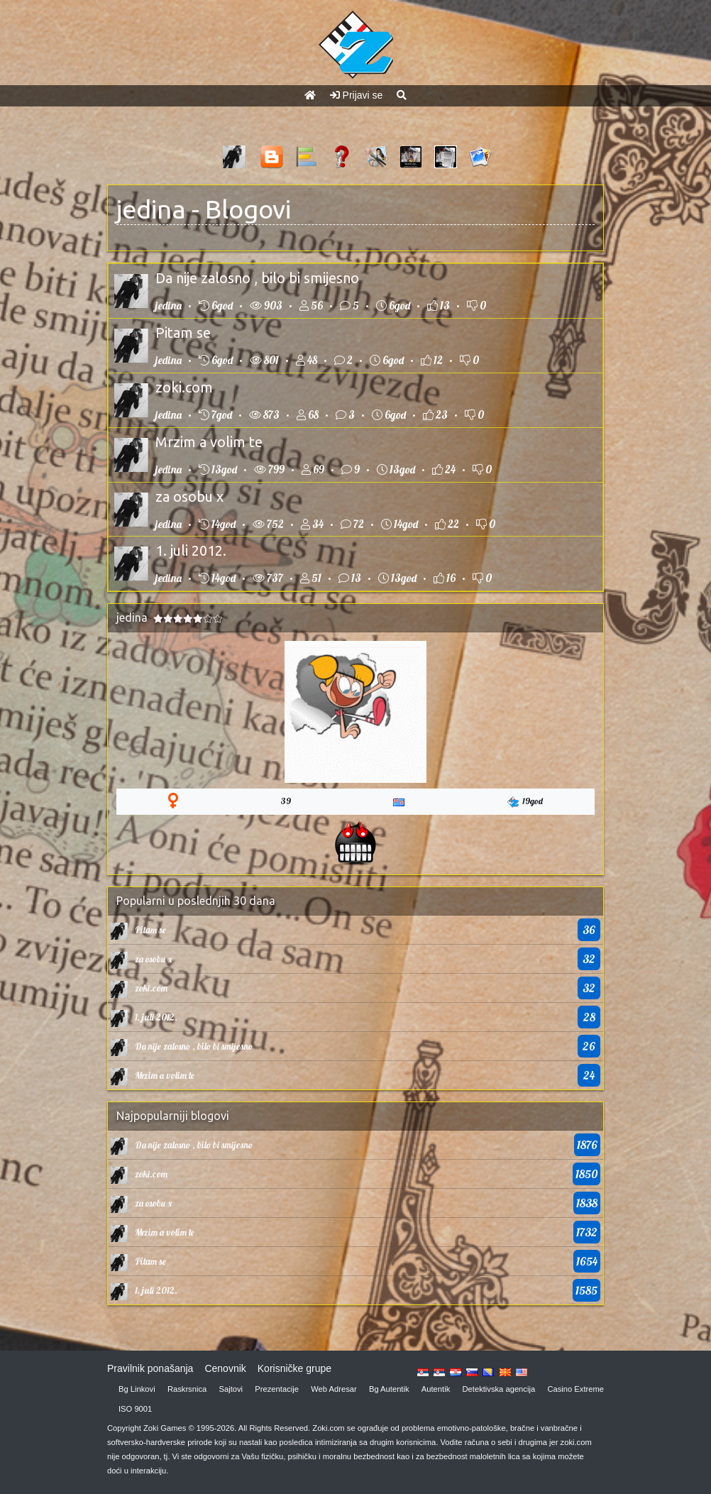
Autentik (435, 1389)
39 (286, 801)
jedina (151, 209)
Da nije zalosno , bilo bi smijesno (257, 278)
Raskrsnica (186, 1389)
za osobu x (189, 496)
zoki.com (184, 387)
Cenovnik (225, 1368)
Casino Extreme (575, 1389)
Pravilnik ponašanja (150, 1368)
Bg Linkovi (136, 1389)
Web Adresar (333, 1389)
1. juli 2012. (190, 550)
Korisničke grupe (294, 1368)
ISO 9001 (135, 1409)
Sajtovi (231, 1389)
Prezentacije (277, 1389)
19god (525, 802)
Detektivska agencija (499, 1389)
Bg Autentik (389, 1389)
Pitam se (183, 332)
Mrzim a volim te (209, 442)
